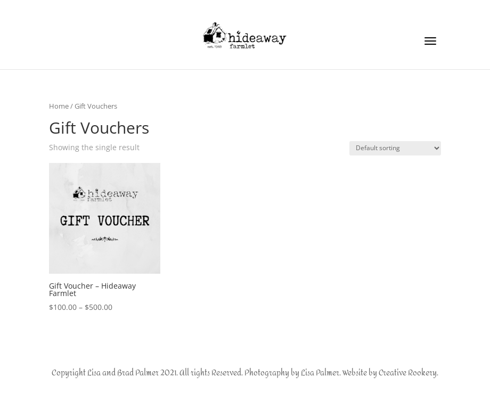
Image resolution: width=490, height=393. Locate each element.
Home (59, 106)
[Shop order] (395, 148)
